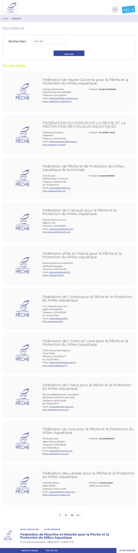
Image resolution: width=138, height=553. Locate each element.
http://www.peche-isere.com (55, 409)
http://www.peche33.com (54, 190)
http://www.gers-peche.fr (54, 144)
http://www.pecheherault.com (56, 232)
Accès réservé (52, 529)
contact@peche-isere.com (61, 406)
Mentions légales (29, 550)
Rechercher (17, 41)
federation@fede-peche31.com (63, 98)
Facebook (60, 515)
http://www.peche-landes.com (56, 494)
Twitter (66, 515)
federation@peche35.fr (59, 272)
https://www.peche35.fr (53, 275)
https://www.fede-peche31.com (56, 101)
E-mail (72, 515)
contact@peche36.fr (58, 318)
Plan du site (52, 550)
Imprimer (78, 515)
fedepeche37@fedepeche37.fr (62, 362)
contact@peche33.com (59, 187)
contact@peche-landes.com (62, 491)
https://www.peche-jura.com (55, 453)
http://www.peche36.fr (52, 321)
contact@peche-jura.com (61, 450)
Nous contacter (29, 529)
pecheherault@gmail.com (61, 229)
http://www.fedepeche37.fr (54, 365)
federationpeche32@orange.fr (63, 141)
